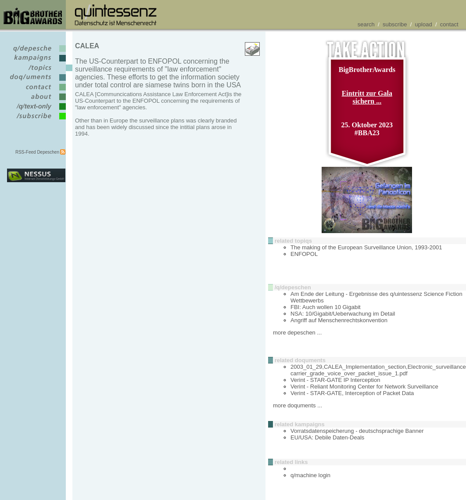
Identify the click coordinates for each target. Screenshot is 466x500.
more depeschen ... (297, 332)
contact (449, 24)
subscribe (395, 24)
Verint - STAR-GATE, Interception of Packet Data (352, 393)
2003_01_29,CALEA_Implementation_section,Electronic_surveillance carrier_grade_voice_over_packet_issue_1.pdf (378, 370)
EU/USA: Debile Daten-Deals (327, 437)
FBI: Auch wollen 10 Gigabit (325, 307)
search (366, 24)
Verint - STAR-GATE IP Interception (335, 380)
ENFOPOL (304, 254)
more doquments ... (297, 405)
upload (423, 24)
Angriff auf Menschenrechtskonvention (338, 320)
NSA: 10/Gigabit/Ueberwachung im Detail (342, 313)
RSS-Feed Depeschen (37, 152)
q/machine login (310, 475)
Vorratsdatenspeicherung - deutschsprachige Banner (357, 431)
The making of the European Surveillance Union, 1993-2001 (366, 247)
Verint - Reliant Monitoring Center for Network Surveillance (364, 386)
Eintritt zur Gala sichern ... (367, 97)
